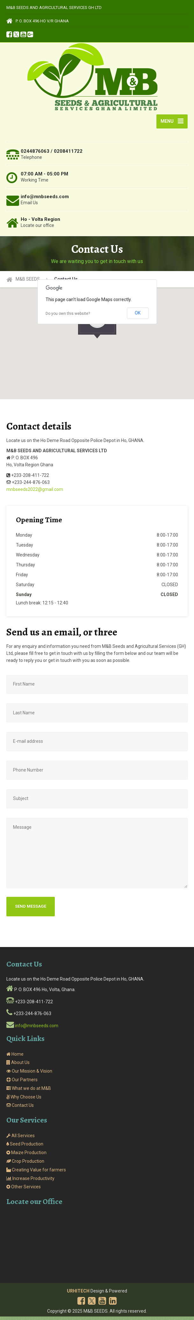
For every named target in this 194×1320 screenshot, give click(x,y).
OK (137, 316)
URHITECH (78, 1294)
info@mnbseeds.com (36, 1029)
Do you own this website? (68, 317)
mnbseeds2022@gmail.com (34, 492)
